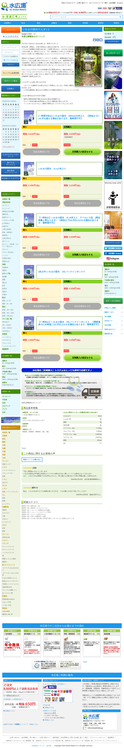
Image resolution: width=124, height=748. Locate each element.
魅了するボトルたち (10, 164)
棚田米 (4, 562)
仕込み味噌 (6, 611)
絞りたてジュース (8, 565)
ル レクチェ (6, 504)
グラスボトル (6, 340)
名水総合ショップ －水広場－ (43, 746)
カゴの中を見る (11, 36)
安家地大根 (6, 537)
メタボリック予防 (8, 220)
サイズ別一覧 (7, 319)
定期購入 (7, 23)
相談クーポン (109, 312)
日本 (32, 516)
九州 (3, 458)
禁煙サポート (6, 217)
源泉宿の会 (108, 334)
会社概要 (113, 3)
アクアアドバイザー (113, 243)
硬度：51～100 (7, 304)
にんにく (5, 540)
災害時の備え (6, 258)
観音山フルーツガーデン (10, 581)
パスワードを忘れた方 (11, 60)
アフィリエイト (111, 741)
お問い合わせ (14, 737)
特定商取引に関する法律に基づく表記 (74, 737)
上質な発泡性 (6, 229)
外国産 (85, 23)
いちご (4, 479)
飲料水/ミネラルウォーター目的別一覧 (79, 741)
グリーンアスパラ (8, 546)
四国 (3, 455)
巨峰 (3, 476)
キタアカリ (6, 513)
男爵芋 (4, 510)
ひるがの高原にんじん (9, 578)
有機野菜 (5, 507)
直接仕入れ (6, 261)
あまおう (5, 482)
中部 (3, 445)
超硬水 (8, 384)
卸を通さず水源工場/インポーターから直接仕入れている (55, 518)
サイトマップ (99, 741)
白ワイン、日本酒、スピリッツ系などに (10, 245)
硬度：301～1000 (8, 313)
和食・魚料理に (7, 232)
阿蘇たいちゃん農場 (9, 559)
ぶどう (4, 467)
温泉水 (4, 291)
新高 (3, 498)
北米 (3, 403)
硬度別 (100, 23)
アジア (4, 409)
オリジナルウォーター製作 (99, 3)
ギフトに (5, 249)
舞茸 (3, 531)
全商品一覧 (6, 199)
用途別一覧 (25, 510)
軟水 (23, 23)
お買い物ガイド (82, 3)
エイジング (6, 208)
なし (3, 495)
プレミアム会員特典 (11, 73)
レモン (4, 488)
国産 (70, 23)
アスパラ (5, 543)
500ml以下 (5, 322)
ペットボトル (6, 337)
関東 (3, 442)
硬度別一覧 (25, 506)
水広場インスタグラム (11, 178)
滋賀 (44, 516)
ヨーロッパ (6, 396)
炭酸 (3, 279)
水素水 (4, 294)
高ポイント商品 (10, 81)
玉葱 (3, 516)
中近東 (4, 400)
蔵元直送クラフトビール (10, 171)
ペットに (5, 255)
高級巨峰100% (7, 587)
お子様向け (6, 223)
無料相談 (56, 737)
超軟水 (8, 362)
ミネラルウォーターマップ (11, 156)
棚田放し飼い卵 (7, 614)
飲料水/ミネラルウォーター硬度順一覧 (20, 741)
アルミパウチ (6, 343)
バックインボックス (9, 346)
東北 (3, 439)
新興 (3, 501)
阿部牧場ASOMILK (8, 599)
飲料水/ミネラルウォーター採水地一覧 (49, 741)
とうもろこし (6, 522)
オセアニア (6, 406)
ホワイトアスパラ (8, 549)
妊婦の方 (5, 226)
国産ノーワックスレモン (10, 492)
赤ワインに (6, 241)
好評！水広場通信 (113, 301)
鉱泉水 (4, 288)
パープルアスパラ (8, 552)
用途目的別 (6, 202)
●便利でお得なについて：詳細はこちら (20, 724)
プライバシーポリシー (98, 737)
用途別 (116, 23)
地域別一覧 (25, 516)
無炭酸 (4, 276)
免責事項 (111, 737)
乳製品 (4, 596)
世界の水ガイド (110, 329)
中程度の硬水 (9, 373)
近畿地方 (38, 516)
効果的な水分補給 (44, 510)
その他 (33, 518)
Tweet (24, 448)
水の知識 (107, 316)
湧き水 (4, 282)
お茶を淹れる (6, 238)
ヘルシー (34, 510)
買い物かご (34, 737)
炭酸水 (54, 23)
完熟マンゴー (6, 464)
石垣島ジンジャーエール (10, 584)
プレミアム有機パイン (9, 590)
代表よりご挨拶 (110, 308)
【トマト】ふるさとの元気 (10, 574)
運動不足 (5, 214)
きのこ (4, 525)
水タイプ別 (6, 273)
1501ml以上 (6, 331)
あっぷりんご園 (7, 593)
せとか (4, 485)
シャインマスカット (9, 470)
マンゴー (5, 461)
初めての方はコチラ (68, 3)
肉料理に (5, 235)
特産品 (4, 608)
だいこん (5, 534)
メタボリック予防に (45, 512)
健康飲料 (5, 349)
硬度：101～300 (7, 310)
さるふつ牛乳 (6, 602)
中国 (3, 451)
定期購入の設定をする (82, 152)
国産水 (4, 270)
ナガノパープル (7, 473)
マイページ (10, 30)
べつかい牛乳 (6, 605)
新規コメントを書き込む (32, 459)
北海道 (4, 436)
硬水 (39, 23)
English (120, 3)
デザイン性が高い (8, 252)
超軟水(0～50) (35, 506)
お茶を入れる (41, 514)
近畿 (3, 448)
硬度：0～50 (6, 300)
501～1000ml (6, 325)
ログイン (11, 64)
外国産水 (5, 267)
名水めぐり (108, 321)
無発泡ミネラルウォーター (39, 508)
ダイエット (6, 205)
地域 (3, 264)
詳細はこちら (9, 711)
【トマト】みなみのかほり (10, 569)
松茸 (3, 528)
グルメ (33, 514)
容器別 (4, 334)
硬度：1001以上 (7, 316)
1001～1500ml (7, 328)
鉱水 (3, 285)
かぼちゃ (5, 519)
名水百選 (107, 325)
